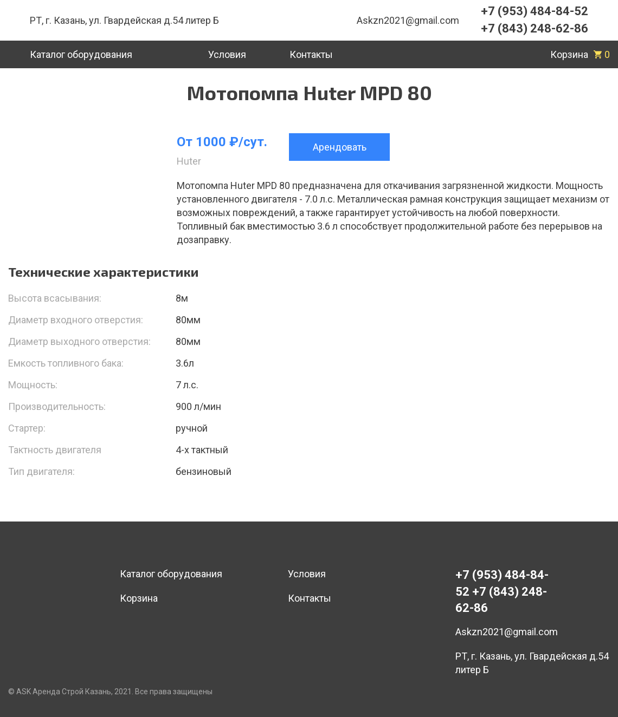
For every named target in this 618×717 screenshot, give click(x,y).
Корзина (139, 598)
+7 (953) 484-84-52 (534, 11)
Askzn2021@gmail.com (408, 20)
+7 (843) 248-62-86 (534, 28)
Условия (307, 573)
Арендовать (339, 147)
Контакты (309, 598)
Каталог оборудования (171, 573)
